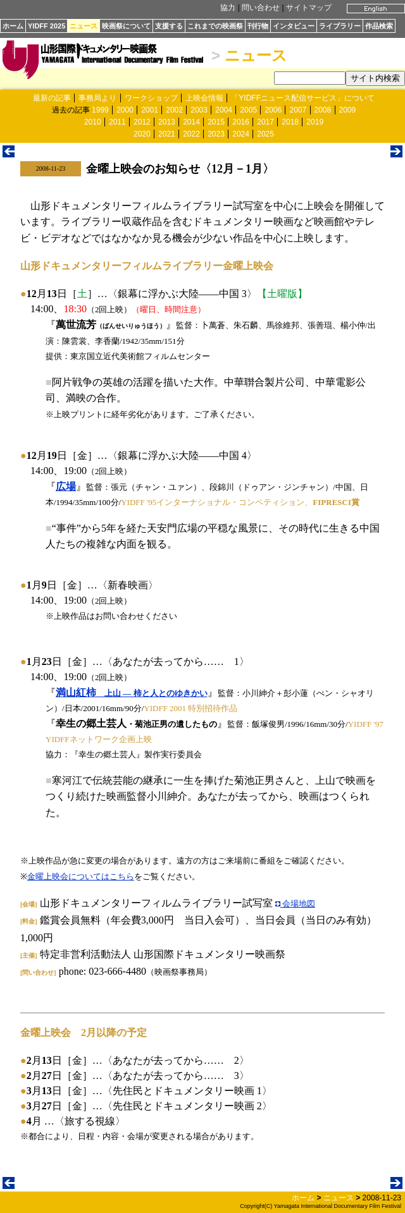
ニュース (83, 26)
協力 (227, 7)
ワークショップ (151, 98)
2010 (92, 122)
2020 (142, 134)
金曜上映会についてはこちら (80, 876)
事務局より (97, 98)
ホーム (13, 26)
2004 (223, 110)
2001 (149, 110)
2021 (166, 134)
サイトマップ (309, 7)
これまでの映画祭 (215, 26)
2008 (323, 110)
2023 (216, 134)
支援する (169, 26)
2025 (265, 134)
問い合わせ (261, 7)
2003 (199, 110)
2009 (347, 110)
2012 (142, 122)
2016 (240, 122)
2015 (216, 122)
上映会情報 (204, 98)
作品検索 (379, 26)
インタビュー (294, 26)
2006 (273, 110)
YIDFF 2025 (46, 26)
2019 (314, 122)
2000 (125, 110)
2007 (297, 110)
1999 (100, 110)
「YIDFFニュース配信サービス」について (303, 98)
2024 (240, 134)
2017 (265, 122)
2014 (191, 122)
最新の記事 (52, 98)
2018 (290, 122)
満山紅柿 (132, 692)
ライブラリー (340, 26)
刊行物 (257, 26)
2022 (191, 134)
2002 (174, 110)
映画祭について (126, 26)
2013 (166, 122)
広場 (66, 486)
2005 (248, 110)
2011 (117, 122)
